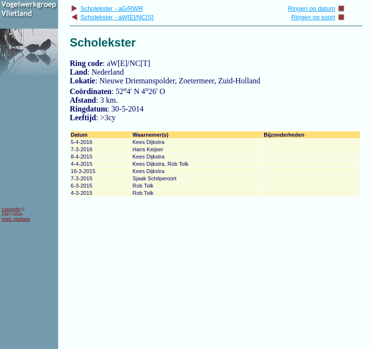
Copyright (10, 209)
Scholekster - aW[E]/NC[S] (112, 17)
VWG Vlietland (15, 219)
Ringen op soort (317, 17)
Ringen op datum (316, 8)
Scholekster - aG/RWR (107, 8)
